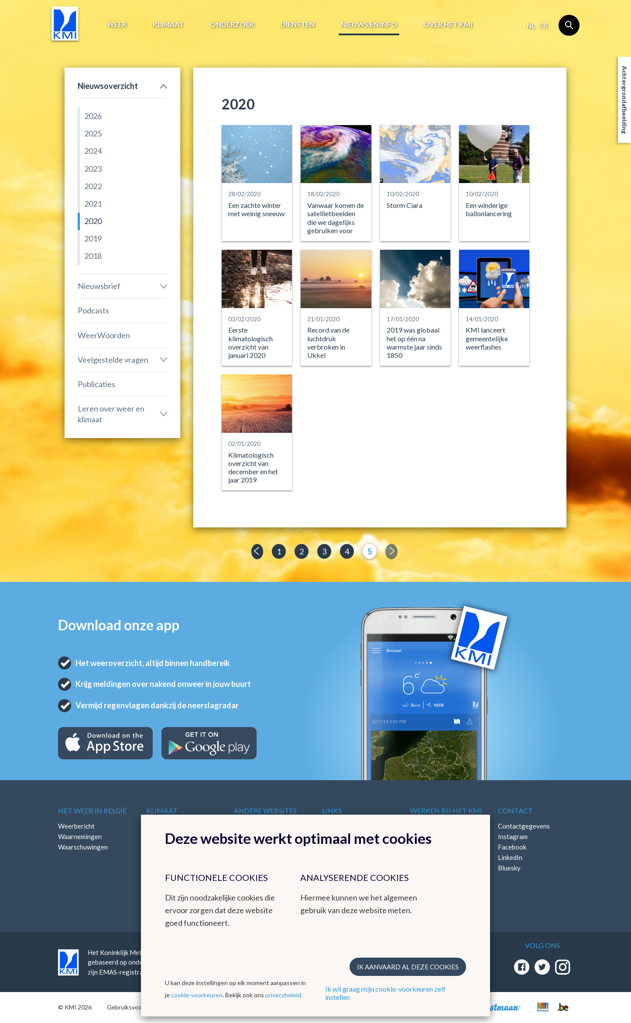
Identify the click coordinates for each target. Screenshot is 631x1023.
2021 (93, 203)
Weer (117, 24)
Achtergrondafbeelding (624, 100)
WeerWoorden (104, 335)
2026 (93, 116)
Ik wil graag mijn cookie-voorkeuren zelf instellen (385, 993)
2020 (93, 221)
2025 (93, 133)
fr (543, 26)
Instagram (513, 836)
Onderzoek (232, 24)
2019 (93, 238)
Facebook (512, 847)
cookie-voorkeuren (197, 995)
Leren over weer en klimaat (111, 414)
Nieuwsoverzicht (108, 86)
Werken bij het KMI (446, 810)
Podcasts (93, 310)
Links (332, 810)
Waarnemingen (80, 836)
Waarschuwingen (83, 847)
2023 (93, 168)
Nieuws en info (369, 24)
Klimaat (168, 24)
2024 (93, 151)
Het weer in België (92, 810)
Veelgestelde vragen (113, 359)
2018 (93, 256)
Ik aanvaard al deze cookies (408, 967)
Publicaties (96, 384)
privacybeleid (283, 995)
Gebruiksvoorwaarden (137, 1007)
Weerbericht (76, 826)
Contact (515, 810)
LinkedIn (510, 857)
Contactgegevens (524, 826)
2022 (93, 186)
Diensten (298, 24)
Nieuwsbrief (99, 286)
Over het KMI (447, 24)
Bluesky (509, 868)
